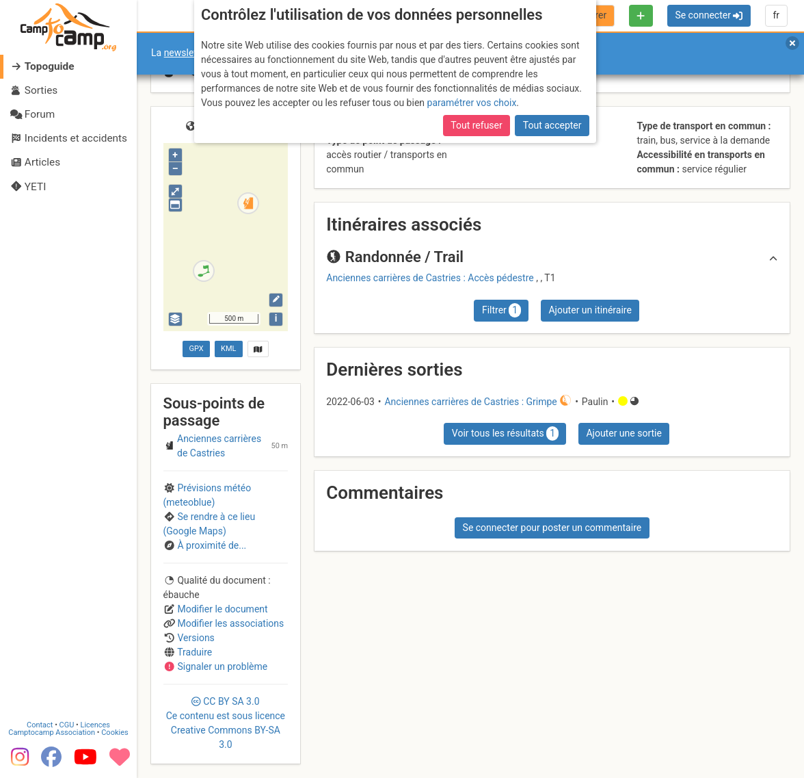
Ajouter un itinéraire (589, 309)
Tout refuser (476, 125)
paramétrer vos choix (472, 102)
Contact (40, 725)
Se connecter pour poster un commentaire (552, 527)
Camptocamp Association (51, 732)
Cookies (114, 732)
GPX (196, 348)
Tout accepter (552, 125)
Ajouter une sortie (623, 433)
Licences (95, 725)
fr (776, 15)
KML (228, 348)
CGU (67, 725)
